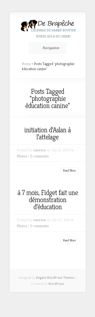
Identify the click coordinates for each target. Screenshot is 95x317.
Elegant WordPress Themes (55, 278)
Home (26, 63)
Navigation (47, 48)
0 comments (39, 156)
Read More (69, 170)
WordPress (56, 284)
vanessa (39, 149)
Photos (22, 156)
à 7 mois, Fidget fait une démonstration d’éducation (47, 199)
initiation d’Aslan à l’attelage (47, 133)
